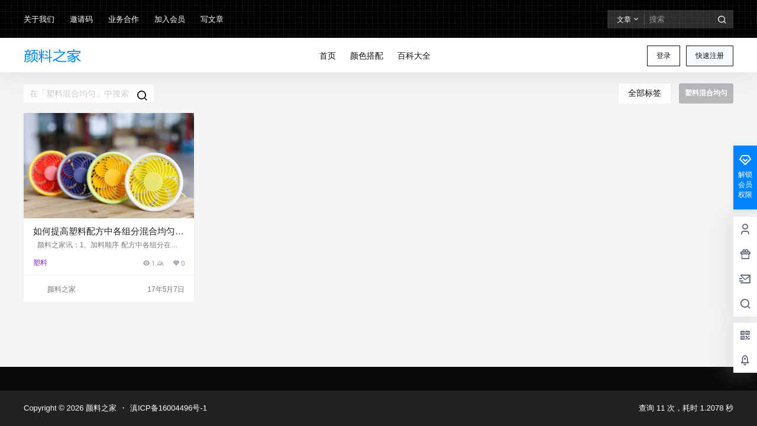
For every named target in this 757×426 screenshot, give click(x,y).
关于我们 (39, 19)
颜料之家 (100, 408)
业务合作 (123, 19)
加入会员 (169, 19)
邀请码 (81, 19)
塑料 (40, 263)
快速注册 (709, 55)
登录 (663, 55)
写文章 (212, 19)
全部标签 (644, 93)
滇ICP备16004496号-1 (168, 408)
